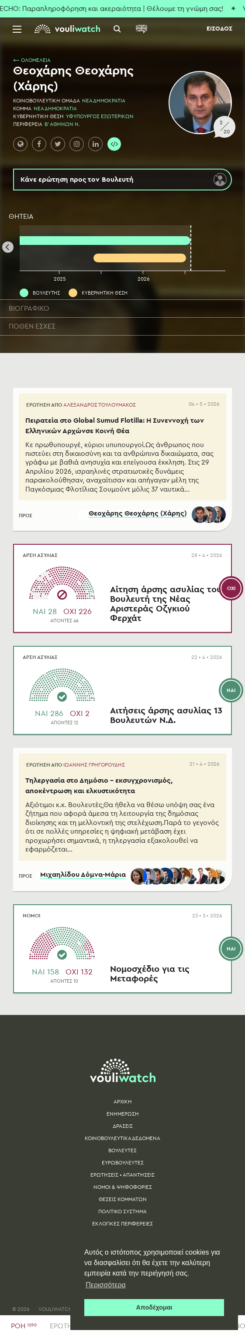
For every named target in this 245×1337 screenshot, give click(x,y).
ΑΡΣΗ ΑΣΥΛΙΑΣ (40, 557)
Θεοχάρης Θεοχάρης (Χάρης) (137, 516)
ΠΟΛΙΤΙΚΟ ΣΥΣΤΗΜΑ (122, 1215)
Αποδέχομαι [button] (154, 1307)
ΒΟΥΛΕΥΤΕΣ (122, 1154)
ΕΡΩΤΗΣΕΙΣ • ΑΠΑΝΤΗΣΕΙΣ (122, 1178)
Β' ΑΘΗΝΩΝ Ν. (62, 124)
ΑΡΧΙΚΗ (123, 1105)
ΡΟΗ (24, 1326)
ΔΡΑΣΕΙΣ (123, 1129)
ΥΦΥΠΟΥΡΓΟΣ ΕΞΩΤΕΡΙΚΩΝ (100, 116)
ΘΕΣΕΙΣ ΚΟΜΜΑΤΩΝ (123, 1202)
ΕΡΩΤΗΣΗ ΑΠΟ (81, 404)
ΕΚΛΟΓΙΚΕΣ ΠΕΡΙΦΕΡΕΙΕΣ (122, 1227)
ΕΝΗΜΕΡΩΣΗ (123, 1117)
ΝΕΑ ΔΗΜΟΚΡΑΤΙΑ (103, 100)
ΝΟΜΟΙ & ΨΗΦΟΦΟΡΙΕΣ (122, 1190)
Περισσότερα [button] (106, 1285)
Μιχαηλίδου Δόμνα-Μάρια (82, 878)
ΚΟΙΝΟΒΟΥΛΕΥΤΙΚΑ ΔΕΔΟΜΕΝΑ (122, 1141)
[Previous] (8, 247)
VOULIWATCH (55, 1312)
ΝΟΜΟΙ (31, 919)
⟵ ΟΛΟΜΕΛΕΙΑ (32, 60)
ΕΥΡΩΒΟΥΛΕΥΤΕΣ (123, 1166)
